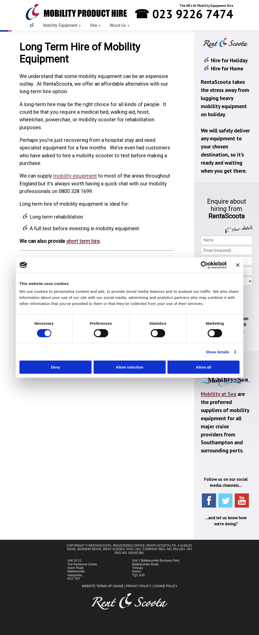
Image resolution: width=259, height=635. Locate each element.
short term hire (83, 241)
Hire (93, 25)
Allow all (203, 367)
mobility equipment (75, 176)
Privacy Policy (138, 586)
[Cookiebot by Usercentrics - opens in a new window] (204, 265)
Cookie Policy (165, 586)
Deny (55, 367)
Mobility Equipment (60, 25)
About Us (118, 25)
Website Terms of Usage (102, 586)
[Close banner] (238, 265)
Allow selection (129, 367)
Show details (217, 352)
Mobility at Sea (218, 393)
